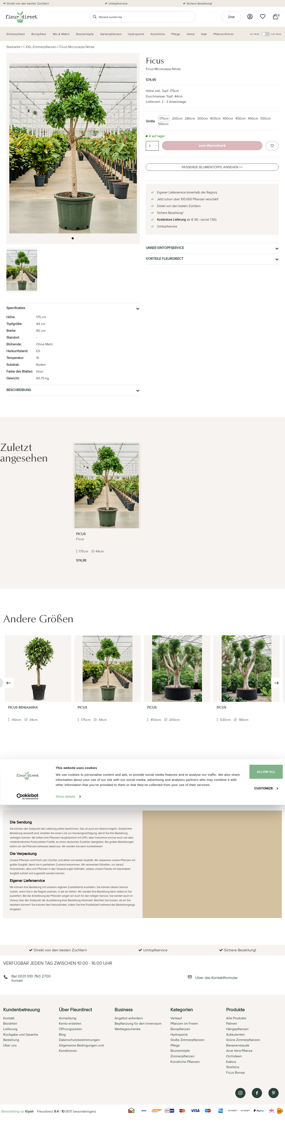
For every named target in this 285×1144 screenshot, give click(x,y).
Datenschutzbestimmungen (79, 1039)
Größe (150, 121)
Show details (65, 1135)
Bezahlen (10, 1023)
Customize (250, 1121)
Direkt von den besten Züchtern (28, 3)
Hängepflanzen (237, 1029)
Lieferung (10, 1029)
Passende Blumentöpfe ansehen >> (212, 167)
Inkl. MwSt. (255, 33)
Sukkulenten (235, 1034)
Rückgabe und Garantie (20, 1034)
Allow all (249, 1105)
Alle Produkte (236, 1018)
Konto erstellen (70, 1023)
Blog (62, 1034)
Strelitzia (232, 1067)
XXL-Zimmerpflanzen (41, 46)
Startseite (13, 46)
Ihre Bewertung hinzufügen (260, 765)
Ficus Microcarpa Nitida (77, 46)
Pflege (175, 1045)
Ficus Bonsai (235, 1072)
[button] (72, 239)
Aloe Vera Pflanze (239, 1050)
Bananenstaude (237, 1045)
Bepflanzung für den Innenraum (138, 1023)
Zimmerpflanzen (182, 1056)
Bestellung (11, 1039)
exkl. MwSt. (276, 33)
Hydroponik (179, 1034)
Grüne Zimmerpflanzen (243, 1039)
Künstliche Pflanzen (185, 1061)
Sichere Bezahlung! (199, 3)
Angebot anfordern (129, 1018)
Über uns (10, 1045)
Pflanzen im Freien (184, 1023)
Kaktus (231, 1061)
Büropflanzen (180, 1029)
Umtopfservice (118, 3)
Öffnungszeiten (70, 1029)
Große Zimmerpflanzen (187, 1039)
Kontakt (8, 1018)
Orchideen (234, 1056)
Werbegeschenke (127, 1029)
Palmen (231, 1023)
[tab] (31, 1041)
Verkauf (176, 1018)
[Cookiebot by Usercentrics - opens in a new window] (27, 1136)
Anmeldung (67, 1018)
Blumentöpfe (180, 1050)
